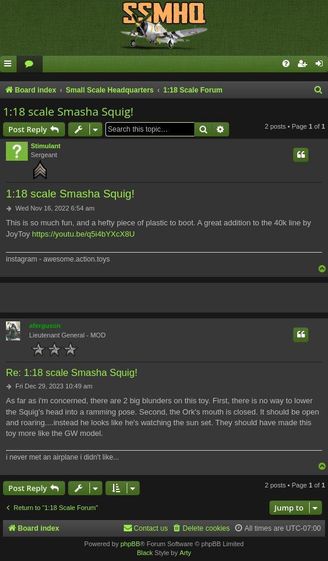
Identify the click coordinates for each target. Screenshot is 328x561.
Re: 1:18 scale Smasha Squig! (71, 372)
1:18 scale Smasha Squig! (68, 111)
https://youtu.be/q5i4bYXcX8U (83, 234)
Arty (185, 552)
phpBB (130, 543)
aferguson (44, 325)
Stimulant (45, 145)
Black (145, 552)
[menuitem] (29, 64)
